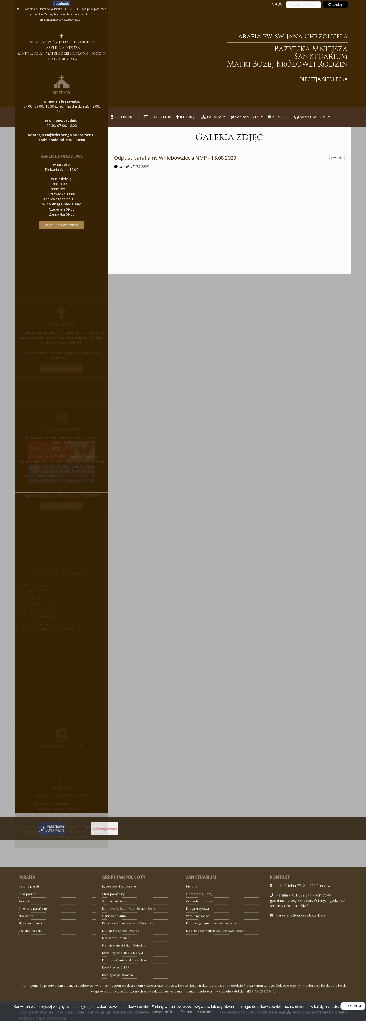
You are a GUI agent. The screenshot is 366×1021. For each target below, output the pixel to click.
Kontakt (278, 116)
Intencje (186, 116)
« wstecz (337, 158)
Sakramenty (245, 116)
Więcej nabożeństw (61, 224)
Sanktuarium (310, 116)
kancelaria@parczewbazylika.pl (62, 19)
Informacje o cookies (195, 1011)
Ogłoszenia (157, 116)
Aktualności (125, 116)
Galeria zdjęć (229, 137)
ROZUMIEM (353, 1006)
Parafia (211, 116)
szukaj (335, 4)
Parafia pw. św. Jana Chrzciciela (233, 57)
